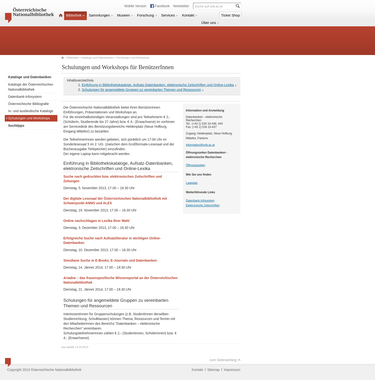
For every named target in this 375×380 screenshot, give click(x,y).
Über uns (210, 23)
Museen (125, 15)
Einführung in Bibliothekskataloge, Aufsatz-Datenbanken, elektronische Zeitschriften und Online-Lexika (158, 85)
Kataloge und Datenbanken (97, 57)
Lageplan (192, 183)
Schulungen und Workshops (28, 118)
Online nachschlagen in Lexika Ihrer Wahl (96, 221)
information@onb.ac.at (200, 145)
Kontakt (190, 15)
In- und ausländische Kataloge (30, 111)
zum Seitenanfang (225, 360)
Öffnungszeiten (195, 165)
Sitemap (213, 370)
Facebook (162, 6)
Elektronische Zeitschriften (203, 205)
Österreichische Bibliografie (28, 104)
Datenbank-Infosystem (25, 97)
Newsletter (181, 6)
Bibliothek (75, 15)
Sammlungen (101, 15)
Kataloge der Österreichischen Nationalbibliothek (30, 87)
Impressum (232, 370)
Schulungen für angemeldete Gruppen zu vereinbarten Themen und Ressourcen (141, 90)
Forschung (147, 15)
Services (169, 15)
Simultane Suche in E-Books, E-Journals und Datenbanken (110, 260)
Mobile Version (135, 6)
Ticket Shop (230, 15)
